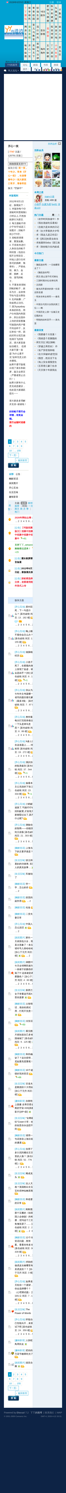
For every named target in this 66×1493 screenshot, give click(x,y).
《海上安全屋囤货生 (46, 362)
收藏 (46, 69)
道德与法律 (38, 51)
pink (46, 70)
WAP (59, 1412)
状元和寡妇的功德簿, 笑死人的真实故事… (24, 864)
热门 (17, 511)
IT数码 (60, 13)
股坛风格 (54, 70)
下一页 (12, 455)
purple (51, 70)
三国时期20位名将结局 (47, 280)
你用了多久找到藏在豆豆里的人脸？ (24, 1153)
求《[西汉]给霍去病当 (47, 238)
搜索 (56, 65)
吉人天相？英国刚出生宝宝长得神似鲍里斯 (24, 1187)
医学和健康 (52, 13)
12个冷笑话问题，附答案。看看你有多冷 (24, 1241)
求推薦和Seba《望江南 (48, 242)
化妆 (28, 907)
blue (39, 70)
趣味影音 (13, 496)
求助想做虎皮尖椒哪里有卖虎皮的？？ (24, 1265)
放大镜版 (56, 70)
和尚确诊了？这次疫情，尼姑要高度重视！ (24, 1058)
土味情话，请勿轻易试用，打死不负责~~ (24, 1007)
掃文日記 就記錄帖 (45, 342)
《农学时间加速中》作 (47, 219)
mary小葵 (49, 196)
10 (10, 450)
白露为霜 (46, 204)
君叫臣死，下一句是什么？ (24, 610)
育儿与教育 (34, 32)
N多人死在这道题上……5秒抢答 (24, 745)
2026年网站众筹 (23, 517)
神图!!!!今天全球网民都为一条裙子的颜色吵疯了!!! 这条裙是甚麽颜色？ (24, 969)
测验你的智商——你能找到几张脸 (24, 828)
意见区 (60, 51)
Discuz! (21, 1412)
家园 (35, 65)
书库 (45, 65)
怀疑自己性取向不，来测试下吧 (24, 1323)
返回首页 (22, 460)
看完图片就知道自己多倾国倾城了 (24, 1035)
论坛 (25, 65)
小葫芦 (37, 204)
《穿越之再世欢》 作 (47, 346)
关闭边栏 (52, 144)
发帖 (14, 465)
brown (44, 70)
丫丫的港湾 (36, 1412)
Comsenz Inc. (21, 1416)
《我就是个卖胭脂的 (46, 338)
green (49, 70)
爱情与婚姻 (48, 13)
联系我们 (49, 1412)
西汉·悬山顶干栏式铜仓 (47, 276)
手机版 (61, 70)
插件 (25, 69)
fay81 (54, 204)
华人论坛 (12, 70)
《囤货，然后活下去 (46, 358)
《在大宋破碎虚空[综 (47, 354)
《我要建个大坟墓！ (46, 334)
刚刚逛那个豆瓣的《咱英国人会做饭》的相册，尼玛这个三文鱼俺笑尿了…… (24, 1216)
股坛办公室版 (59, 70)
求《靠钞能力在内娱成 (47, 246)
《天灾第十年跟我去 (46, 370)
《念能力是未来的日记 (47, 227)
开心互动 (13, 487)
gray (41, 70)
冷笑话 (29, 1021)
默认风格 (37, 70)
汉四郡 (39, 285)
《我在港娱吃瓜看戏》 (47, 223)
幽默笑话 (13, 478)
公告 (18, 474)
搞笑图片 (13, 483)
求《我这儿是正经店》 (47, 234)
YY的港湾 (12, 65)
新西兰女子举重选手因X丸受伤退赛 (24, 994)
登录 (59, 2)
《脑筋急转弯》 (43, 272)
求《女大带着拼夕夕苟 (47, 231)
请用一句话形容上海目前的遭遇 (24, 1139)
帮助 (57, 69)
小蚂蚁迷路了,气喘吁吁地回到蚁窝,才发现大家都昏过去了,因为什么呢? (24, 811)
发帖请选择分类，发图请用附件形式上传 (24, 582)
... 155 (17, 450)
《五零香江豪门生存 (46, 366)
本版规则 (13, 195)
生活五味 (13, 492)
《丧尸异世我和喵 (45, 350)
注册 (51, 2)
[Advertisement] (31, 107)
